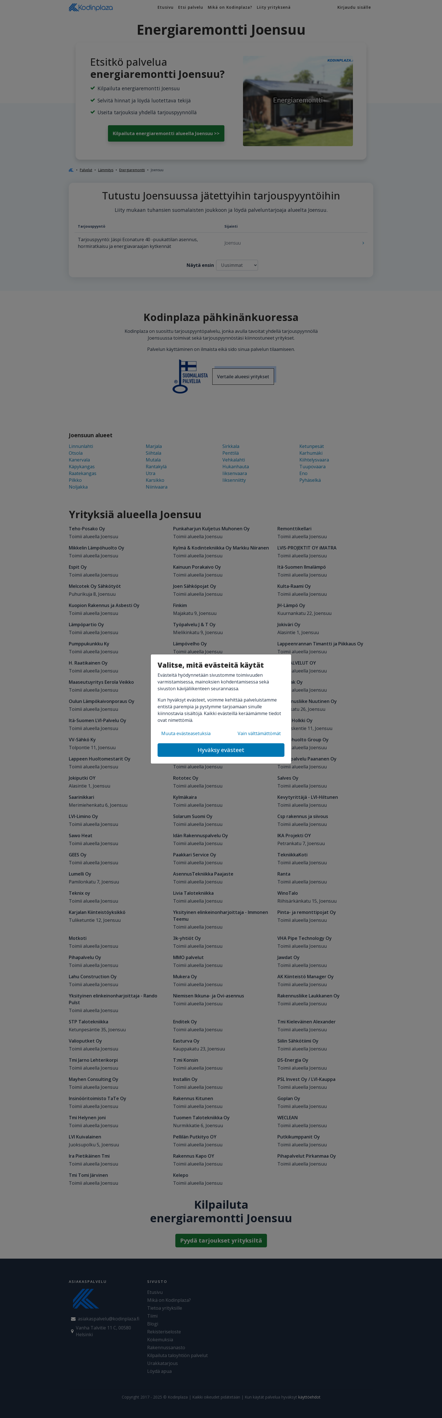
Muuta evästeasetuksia (186, 733)
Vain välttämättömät (259, 733)
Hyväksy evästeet (221, 750)
